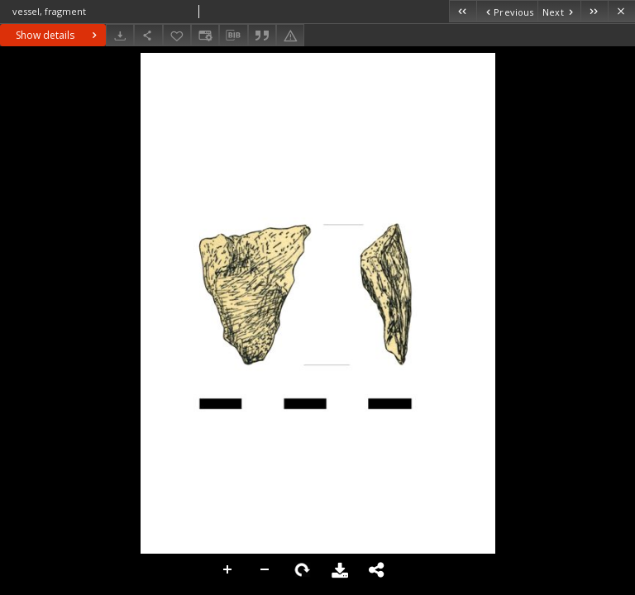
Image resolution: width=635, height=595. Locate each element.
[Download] (120, 35)
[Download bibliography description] (233, 35)
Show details (58, 35)
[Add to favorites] (177, 35)
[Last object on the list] (594, 11)
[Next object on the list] (558, 11)
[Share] (148, 35)
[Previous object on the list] (506, 11)
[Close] (621, 11)
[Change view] (205, 35)
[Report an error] (290, 35)
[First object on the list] (462, 11)
